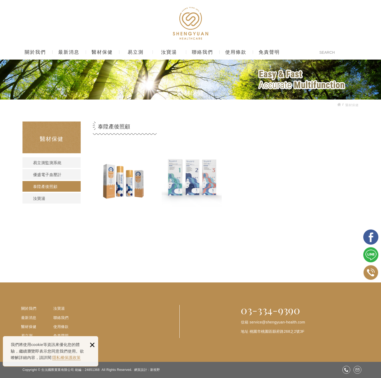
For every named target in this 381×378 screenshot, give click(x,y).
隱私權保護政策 (66, 357)
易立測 (135, 52)
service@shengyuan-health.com (277, 322)
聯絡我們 (202, 52)
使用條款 (235, 52)
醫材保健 (102, 52)
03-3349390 (346, 370)
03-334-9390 (270, 310)
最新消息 (68, 52)
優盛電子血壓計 (47, 174)
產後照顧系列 (124, 193)
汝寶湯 (169, 52)
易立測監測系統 (47, 162)
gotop (351, 357)
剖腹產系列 (191, 193)
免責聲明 (269, 52)
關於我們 (35, 52)
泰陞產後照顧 (45, 186)
